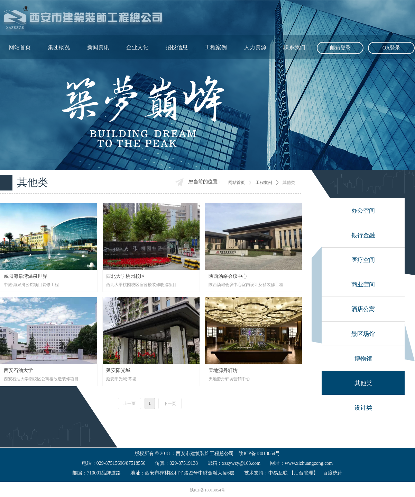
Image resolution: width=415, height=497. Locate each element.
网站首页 (236, 182)
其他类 (289, 182)
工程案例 (264, 182)
